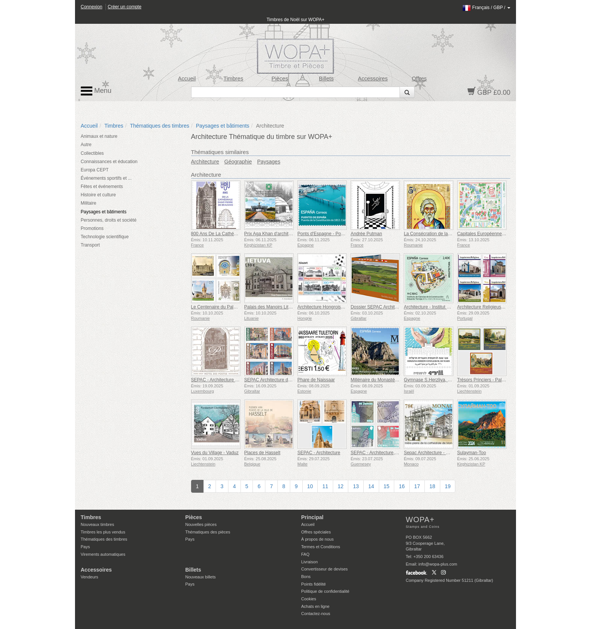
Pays (85, 546)
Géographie (238, 162)
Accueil (187, 79)
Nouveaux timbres (97, 524)
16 (402, 486)
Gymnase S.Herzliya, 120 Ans (434, 379)
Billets (326, 79)
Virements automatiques (103, 554)
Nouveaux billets (200, 577)
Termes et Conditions (320, 546)
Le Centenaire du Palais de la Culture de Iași (236, 307)
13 (356, 486)
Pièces (279, 79)
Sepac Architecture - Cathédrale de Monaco (447, 452)
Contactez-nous (315, 613)
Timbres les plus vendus (103, 532)
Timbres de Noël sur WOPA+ (295, 19)
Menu (96, 91)
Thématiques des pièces (207, 532)
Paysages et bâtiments (223, 126)
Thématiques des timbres (159, 126)
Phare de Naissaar (316, 379)
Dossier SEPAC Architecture (379, 307)
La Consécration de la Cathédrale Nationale (447, 233)
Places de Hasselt (262, 452)
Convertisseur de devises (324, 569)
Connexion (91, 6)
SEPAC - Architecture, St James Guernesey (394, 452)
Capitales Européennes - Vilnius (489, 233)
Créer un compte (124, 6)
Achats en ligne (315, 606)
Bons (306, 576)
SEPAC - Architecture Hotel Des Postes (230, 379)
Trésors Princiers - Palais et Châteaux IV (498, 379)
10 (310, 486)
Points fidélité (313, 584)
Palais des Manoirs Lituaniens (274, 307)
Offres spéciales (316, 532)
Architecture (205, 162)
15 (387, 486)
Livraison (309, 562)
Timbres (233, 79)
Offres (419, 79)
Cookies (308, 599)
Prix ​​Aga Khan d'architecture (272, 233)
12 (341, 486)
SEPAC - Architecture (318, 452)
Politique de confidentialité (325, 591)
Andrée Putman (366, 233)
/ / (486, 7)
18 (432, 486)
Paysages (268, 162)
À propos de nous (317, 539)
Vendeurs (89, 577)
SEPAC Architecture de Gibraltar (276, 379)
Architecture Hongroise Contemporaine (336, 307)
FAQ (305, 554)
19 (448, 486)
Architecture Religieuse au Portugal (492, 307)
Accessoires (372, 79)
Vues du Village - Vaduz (215, 452)
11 (325, 486)
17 (417, 486)
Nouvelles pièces (201, 524)
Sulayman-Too (471, 452)
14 (371, 486)
